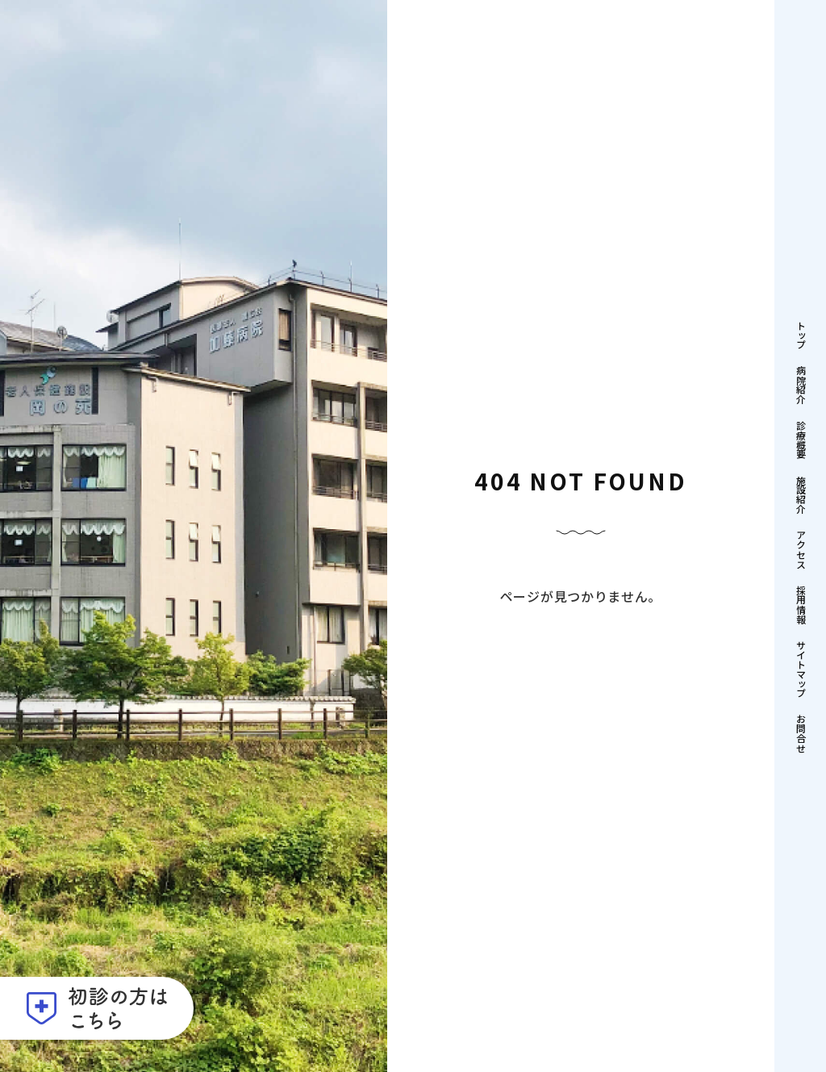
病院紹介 (800, 384)
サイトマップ (800, 669)
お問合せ (800, 733)
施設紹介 (800, 494)
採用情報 (800, 604)
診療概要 (800, 439)
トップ (800, 334)
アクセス (800, 549)
